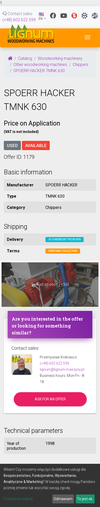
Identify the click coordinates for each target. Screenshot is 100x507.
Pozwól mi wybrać (18, 499)
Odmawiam (63, 499)
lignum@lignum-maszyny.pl (62, 369)
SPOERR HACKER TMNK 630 (39, 70)
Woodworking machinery (60, 58)
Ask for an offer (50, 399)
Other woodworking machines (40, 64)
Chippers (80, 64)
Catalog (25, 58)
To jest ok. (85, 499)
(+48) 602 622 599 (19, 19)
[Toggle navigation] (87, 37)
